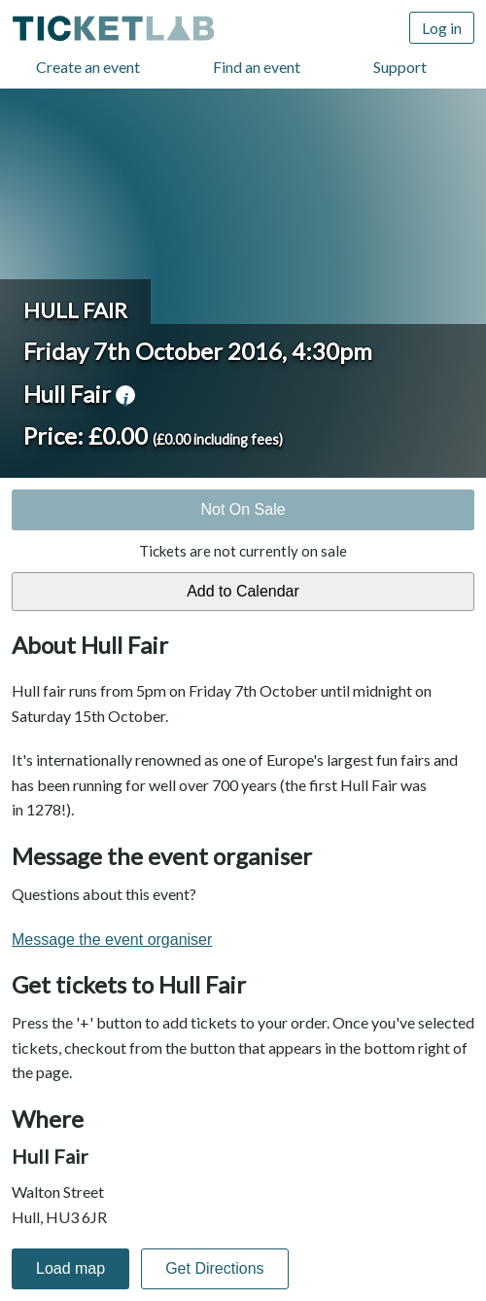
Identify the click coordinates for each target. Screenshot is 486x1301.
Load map (70, 1268)
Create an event (88, 66)
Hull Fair (75, 310)
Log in (442, 27)
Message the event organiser (112, 939)
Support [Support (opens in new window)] (400, 66)
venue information (125, 395)
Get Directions (214, 1268)
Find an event (256, 66)
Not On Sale (242, 509)
